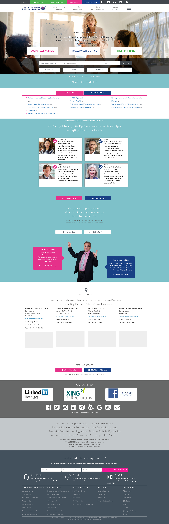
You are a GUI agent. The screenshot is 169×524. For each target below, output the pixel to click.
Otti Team (76, 498)
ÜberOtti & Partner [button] (97, 8)
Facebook (127, 491)
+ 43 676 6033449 (65, 322)
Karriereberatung (28, 504)
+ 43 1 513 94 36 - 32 (35, 328)
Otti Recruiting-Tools (54, 504)
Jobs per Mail (26, 494)
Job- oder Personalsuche (51, 63)
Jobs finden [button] (74, 2)
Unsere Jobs (26, 501)
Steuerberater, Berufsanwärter (40, 104)
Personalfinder (97, 93)
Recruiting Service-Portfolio (57, 498)
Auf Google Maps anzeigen (34, 319)
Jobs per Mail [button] (69, 370)
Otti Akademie (78, 501)
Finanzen (115, 101)
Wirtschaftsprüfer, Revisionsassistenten (126, 104)
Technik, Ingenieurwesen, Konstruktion (43, 113)
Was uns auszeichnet (29, 511)
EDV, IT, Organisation (78, 98)
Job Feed (126, 514)
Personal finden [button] (91, 2)
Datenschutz (113, 517)
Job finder (69, 93)
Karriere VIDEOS (57, 2)
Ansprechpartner (103, 491)
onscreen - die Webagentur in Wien (89, 519)
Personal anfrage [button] (98, 198)
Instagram (127, 498)
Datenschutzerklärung (105, 501)
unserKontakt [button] (116, 8)
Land (121, 69)
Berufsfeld (49, 69)
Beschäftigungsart (97, 69)
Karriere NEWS (39, 2)
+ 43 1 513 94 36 (33, 325)
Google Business (129, 511)
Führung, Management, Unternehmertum (126, 98)
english (24, 2)
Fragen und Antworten (30, 514)
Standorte (76, 494)
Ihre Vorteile (26, 507)
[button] (129, 8)
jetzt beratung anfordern (115, 470)
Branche (73, 69)
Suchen (125, 63)
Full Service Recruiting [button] (84, 51)
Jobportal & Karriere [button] (42, 51)
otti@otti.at (69, 232)
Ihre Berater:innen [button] (126, 51)
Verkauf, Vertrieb (76, 101)
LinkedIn (126, 501)
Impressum (101, 498)
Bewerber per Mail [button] (97, 370)
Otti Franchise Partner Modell (83, 504)
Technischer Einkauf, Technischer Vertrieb (85, 104)
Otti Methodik (52, 501)
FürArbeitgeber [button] (78, 8)
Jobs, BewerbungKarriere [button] (58, 8)
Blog (125, 507)
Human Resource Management (58, 491)
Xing (125, 504)
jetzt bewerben (69, 198)
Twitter (126, 494)
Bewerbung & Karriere (30, 498)
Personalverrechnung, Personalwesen (42, 107)
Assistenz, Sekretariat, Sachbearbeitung (126, 107)
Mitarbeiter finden (53, 494)
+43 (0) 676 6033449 (49, 266)
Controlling (32, 110)
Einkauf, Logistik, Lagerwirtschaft (82, 107)
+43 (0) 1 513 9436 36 (97, 232)
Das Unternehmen (79, 491)
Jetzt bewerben (27, 491)
